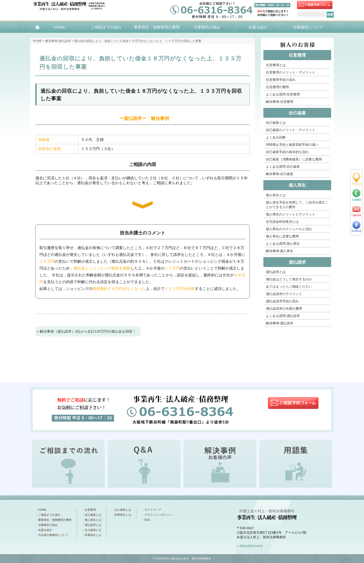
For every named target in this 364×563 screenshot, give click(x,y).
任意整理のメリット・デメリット (290, 72)
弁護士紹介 (257, 27)
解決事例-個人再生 (279, 251)
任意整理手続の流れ (280, 80)
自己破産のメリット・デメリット (290, 130)
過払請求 (297, 262)
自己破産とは (276, 123)
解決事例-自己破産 (279, 174)
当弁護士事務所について (53, 534)
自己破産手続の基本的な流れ (287, 152)
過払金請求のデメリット (284, 294)
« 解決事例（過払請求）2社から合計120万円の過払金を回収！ (86, 331)
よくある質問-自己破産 (283, 166)
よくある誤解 (276, 137)
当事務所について (308, 27)
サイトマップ (152, 509)
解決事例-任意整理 (279, 102)
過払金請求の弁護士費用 (284, 308)
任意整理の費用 (277, 87)
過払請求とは (276, 272)
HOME (59, 27)
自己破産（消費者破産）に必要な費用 (294, 159)
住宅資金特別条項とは (282, 222)
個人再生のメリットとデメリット (290, 214)
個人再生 (297, 185)
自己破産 (297, 113)
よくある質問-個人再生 (283, 244)
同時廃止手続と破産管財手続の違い (292, 144)
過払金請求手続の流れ (282, 301)
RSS (147, 519)
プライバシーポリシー (158, 514)
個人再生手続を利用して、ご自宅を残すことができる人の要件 (297, 205)
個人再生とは (276, 195)
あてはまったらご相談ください (289, 286)
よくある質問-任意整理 (283, 94)
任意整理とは (276, 65)
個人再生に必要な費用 (282, 236)
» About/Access (250, 546)
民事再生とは (93, 534)
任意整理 (297, 55)
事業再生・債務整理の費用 (156, 27)
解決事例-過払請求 (58, 41)
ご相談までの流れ (106, 27)
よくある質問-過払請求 (283, 316)
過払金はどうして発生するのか (289, 279)
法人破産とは (93, 529)
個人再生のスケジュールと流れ (289, 229)
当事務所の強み (207, 27)
